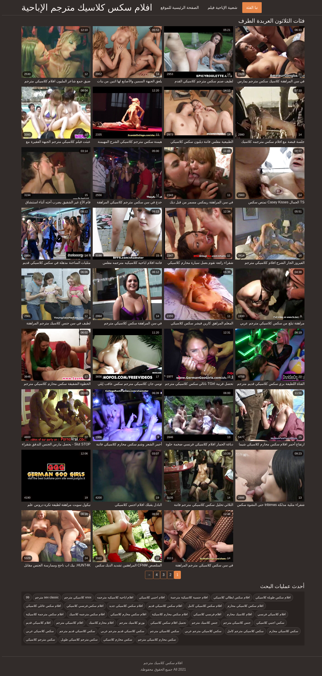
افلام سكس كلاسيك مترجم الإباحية (84, 7)
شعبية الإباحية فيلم (220, 7)
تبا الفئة (250, 7)
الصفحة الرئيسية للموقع (178, 7)
